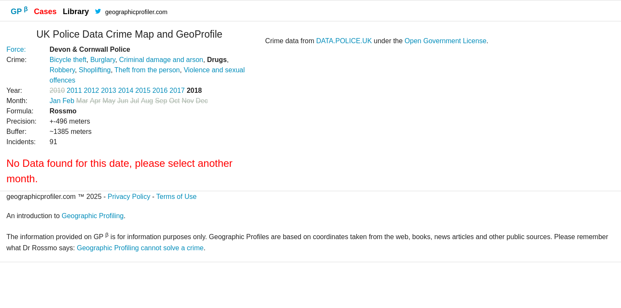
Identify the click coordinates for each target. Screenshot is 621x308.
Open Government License (445, 40)
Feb (68, 100)
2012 (91, 90)
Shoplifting (95, 70)
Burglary (102, 59)
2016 (160, 90)
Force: (16, 49)
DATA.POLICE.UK (344, 40)
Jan (55, 100)
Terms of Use (176, 196)
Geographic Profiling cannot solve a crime (140, 248)
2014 (126, 90)
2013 (108, 90)
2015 (143, 90)
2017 (177, 90)
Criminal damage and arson (161, 59)
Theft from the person (147, 70)
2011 (74, 90)
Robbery (62, 70)
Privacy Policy (129, 196)
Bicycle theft (68, 59)
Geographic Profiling (93, 215)
